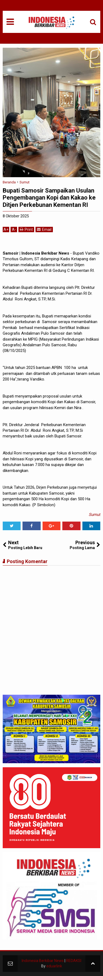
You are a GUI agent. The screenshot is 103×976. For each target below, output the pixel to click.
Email (44, 229)
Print (26, 229)
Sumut (94, 514)
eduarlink (54, 966)
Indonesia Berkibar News (43, 960)
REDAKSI (73, 960)
